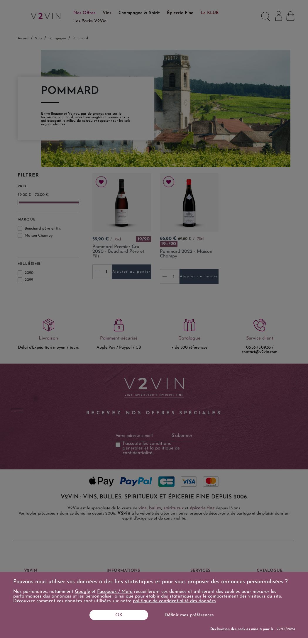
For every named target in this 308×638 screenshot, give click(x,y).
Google (82, 591)
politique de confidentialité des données (174, 601)
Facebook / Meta (115, 591)
